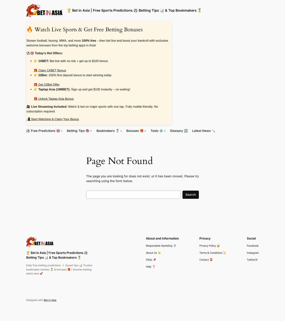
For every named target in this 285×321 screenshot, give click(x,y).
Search (190, 194)
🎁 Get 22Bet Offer (47, 84)
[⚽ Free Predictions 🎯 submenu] (62, 130)
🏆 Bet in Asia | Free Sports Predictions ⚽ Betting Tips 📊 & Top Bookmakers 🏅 (134, 10)
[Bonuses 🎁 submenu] (145, 130)
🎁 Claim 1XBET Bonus (50, 70)
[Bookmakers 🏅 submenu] (121, 130)
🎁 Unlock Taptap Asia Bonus (54, 99)
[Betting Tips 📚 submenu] (91, 130)
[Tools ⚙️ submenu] (165, 130)
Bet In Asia (50, 300)
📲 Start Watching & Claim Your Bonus (52, 119)
